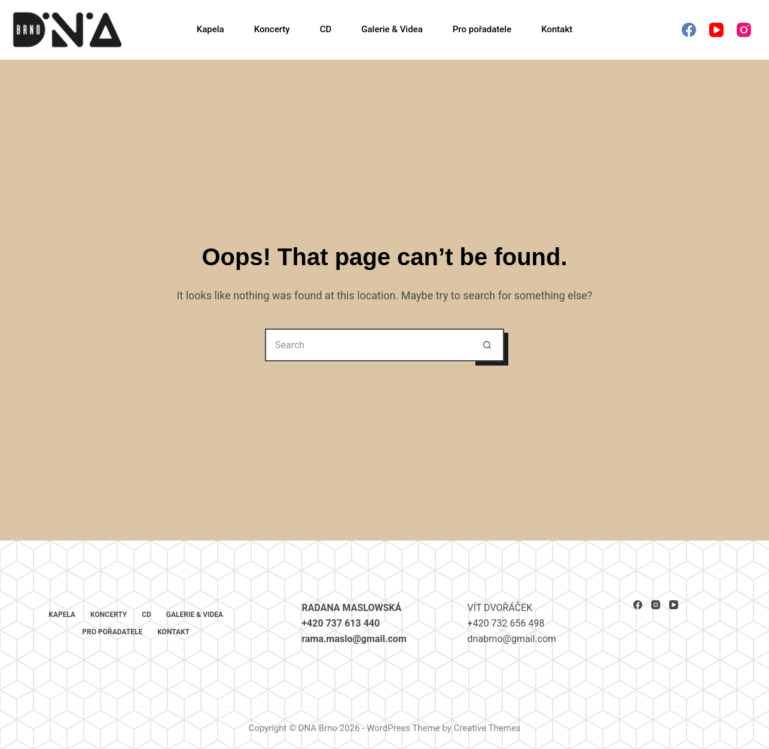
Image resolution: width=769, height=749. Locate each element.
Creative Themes (487, 728)
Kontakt (556, 29)
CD (326, 29)
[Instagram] (744, 30)
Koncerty (272, 29)
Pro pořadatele (482, 29)
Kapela (210, 29)
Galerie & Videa (391, 29)
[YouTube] (716, 30)
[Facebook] (689, 30)
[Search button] (487, 345)
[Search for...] (368, 345)
